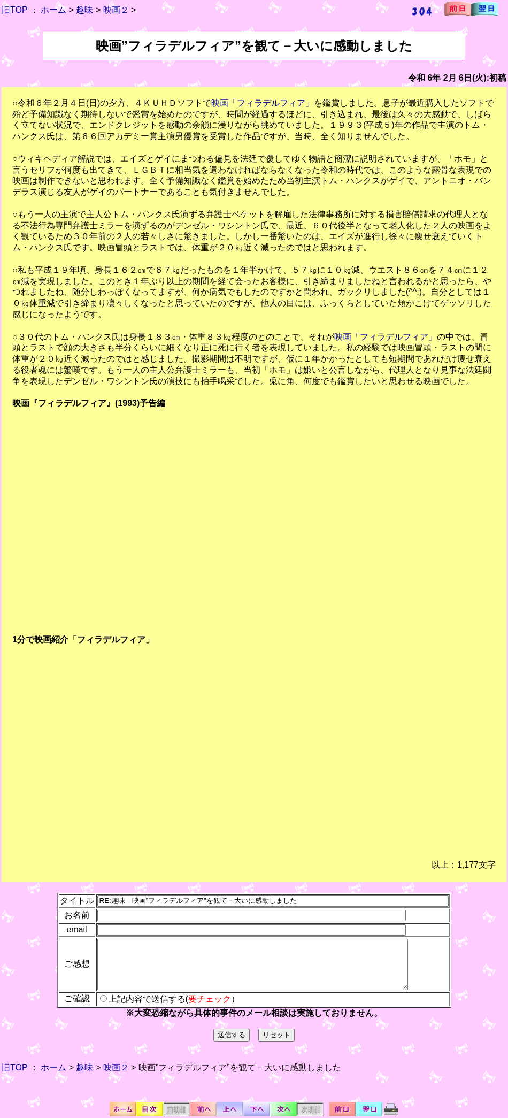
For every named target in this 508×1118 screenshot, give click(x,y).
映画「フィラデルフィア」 (262, 103)
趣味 (84, 9)
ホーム (53, 9)
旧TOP (14, 9)
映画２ (116, 9)
